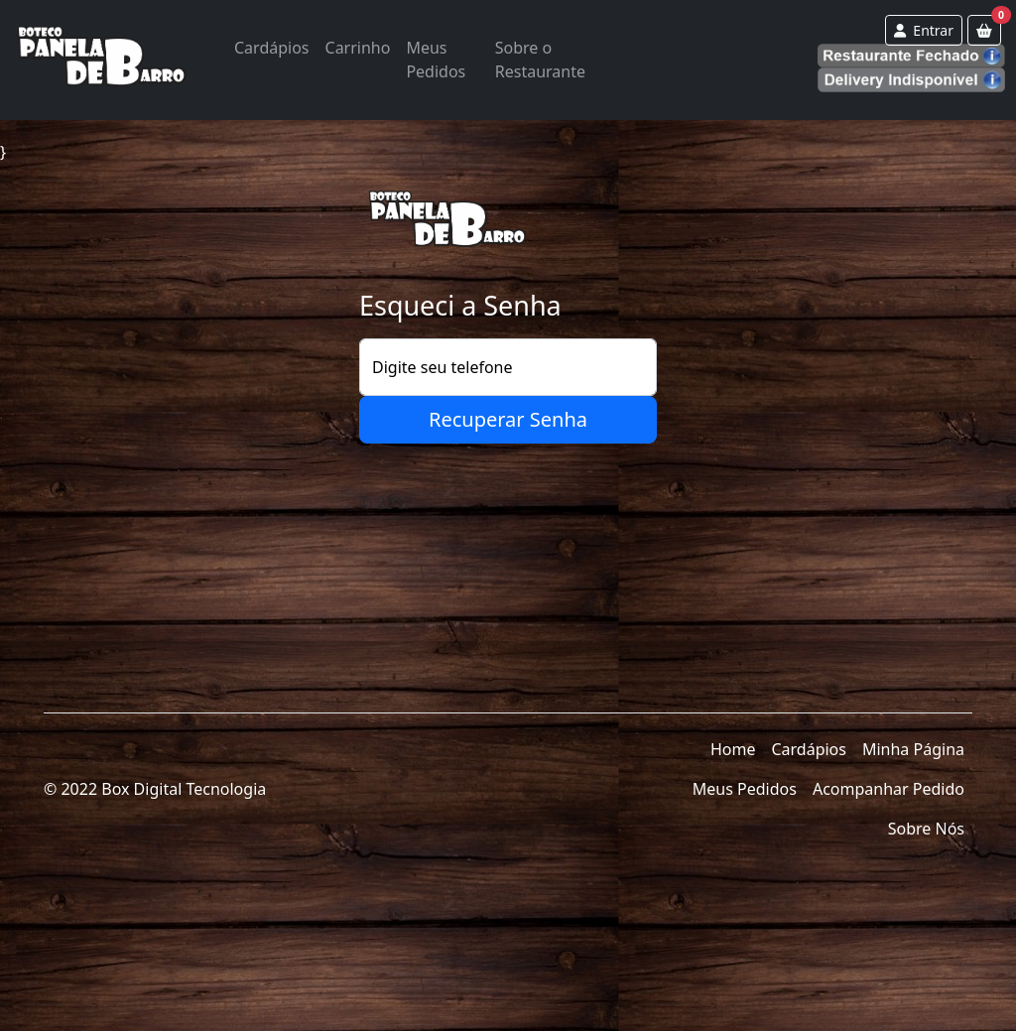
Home (733, 749)
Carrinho (358, 48)
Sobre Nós (926, 828)
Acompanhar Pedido (888, 789)
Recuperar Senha (508, 419)
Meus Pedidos (435, 59)
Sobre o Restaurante (540, 59)
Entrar (923, 30)
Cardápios (272, 48)
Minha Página (913, 749)
